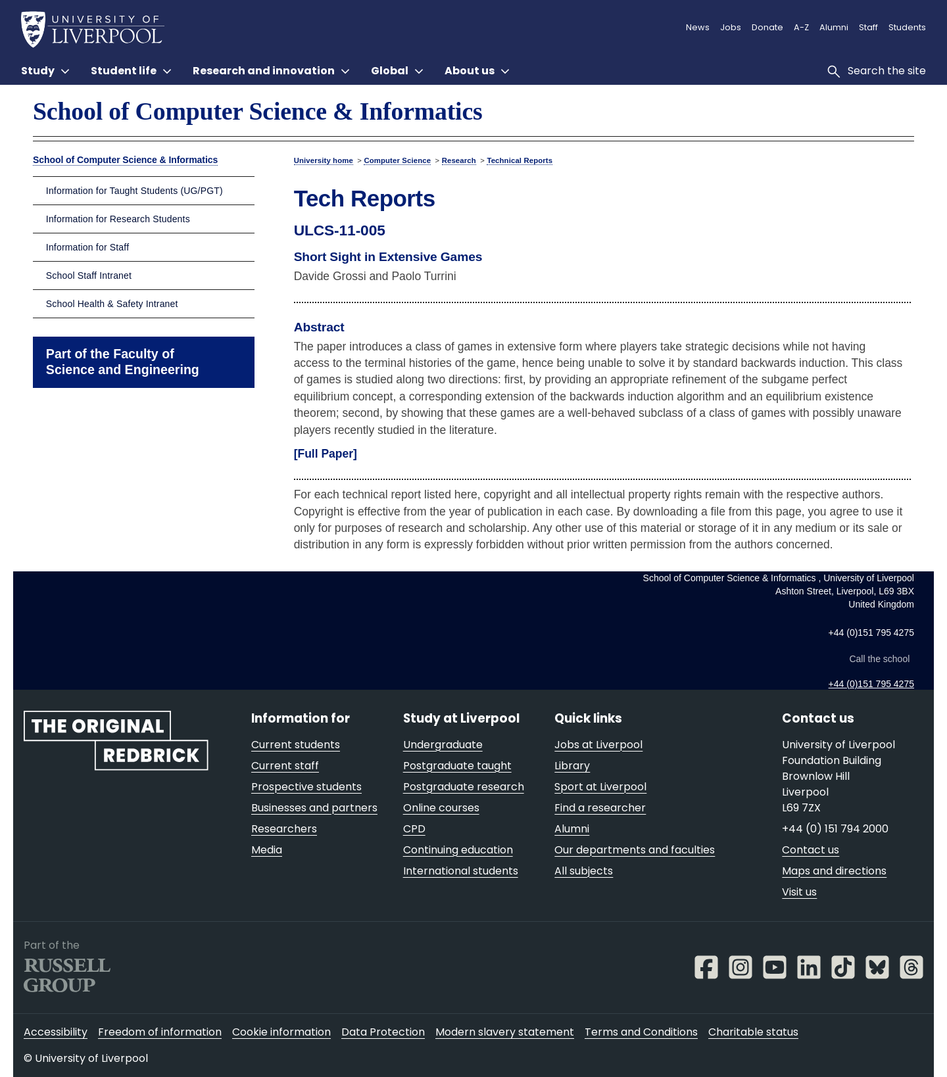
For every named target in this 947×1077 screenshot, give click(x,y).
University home (323, 160)
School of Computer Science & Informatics (258, 111)
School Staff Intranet (89, 275)
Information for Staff (87, 247)
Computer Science (397, 160)
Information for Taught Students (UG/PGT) (134, 190)
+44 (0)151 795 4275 (871, 684)
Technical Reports (519, 160)
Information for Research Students (118, 219)
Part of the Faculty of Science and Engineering (122, 362)
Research (459, 160)
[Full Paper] (325, 453)
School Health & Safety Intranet (112, 304)
